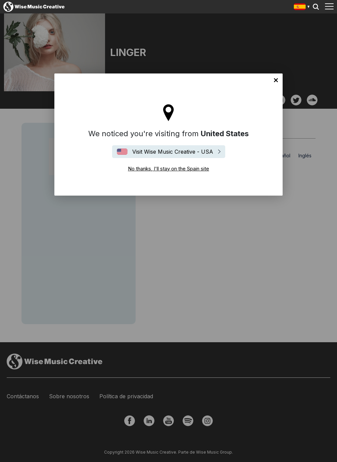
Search (316, 7)
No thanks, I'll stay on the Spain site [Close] (276, 80)
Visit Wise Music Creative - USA (172, 151)
